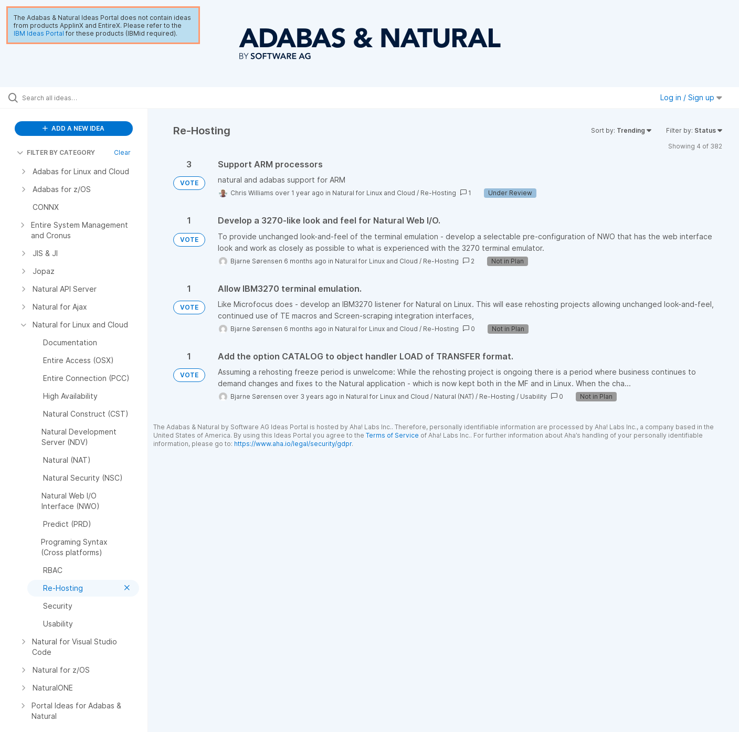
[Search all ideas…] (87, 97)
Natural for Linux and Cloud (373, 193)
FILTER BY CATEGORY (56, 152)
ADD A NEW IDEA (73, 128)
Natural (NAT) (454, 396)
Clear (122, 152)
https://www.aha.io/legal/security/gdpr (293, 444)
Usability (533, 396)
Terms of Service (392, 435)
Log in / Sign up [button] (691, 97)
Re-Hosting (438, 193)
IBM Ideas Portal (39, 33)
